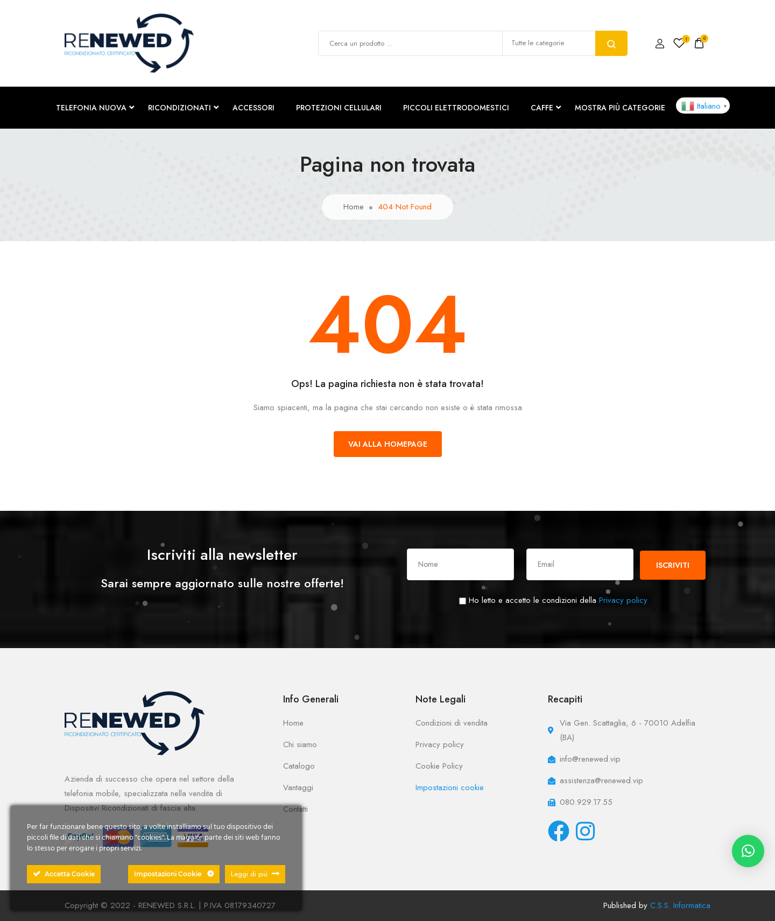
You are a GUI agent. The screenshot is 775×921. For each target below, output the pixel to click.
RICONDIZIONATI (179, 107)
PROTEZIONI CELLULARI (339, 107)
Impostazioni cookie (449, 787)
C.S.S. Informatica (680, 905)
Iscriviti (672, 565)
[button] (748, 851)
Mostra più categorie (620, 107)
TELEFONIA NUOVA (91, 107)
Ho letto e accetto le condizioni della (553, 600)
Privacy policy (623, 600)
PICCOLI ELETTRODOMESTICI (456, 107)
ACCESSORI (253, 107)
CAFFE (542, 107)
